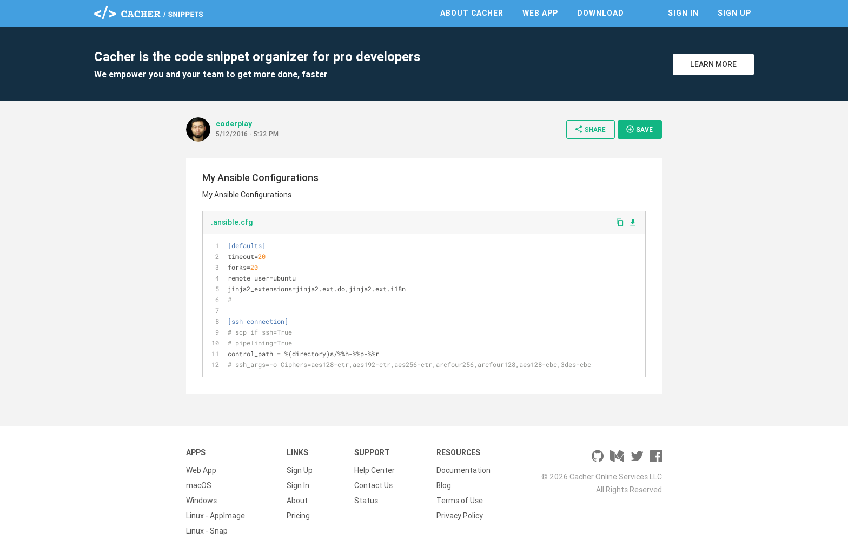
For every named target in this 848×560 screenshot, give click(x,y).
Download (600, 13)
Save (639, 129)
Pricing (298, 516)
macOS (198, 485)
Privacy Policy (459, 516)
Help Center (374, 470)
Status (366, 500)
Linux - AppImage (215, 516)
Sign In (683, 13)
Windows (201, 500)
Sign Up (734, 13)
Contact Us (373, 485)
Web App (540, 13)
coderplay (234, 124)
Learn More (713, 64)
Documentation (463, 470)
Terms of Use (459, 500)
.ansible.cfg (232, 222)
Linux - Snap (207, 531)
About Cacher (472, 13)
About (297, 500)
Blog (443, 485)
